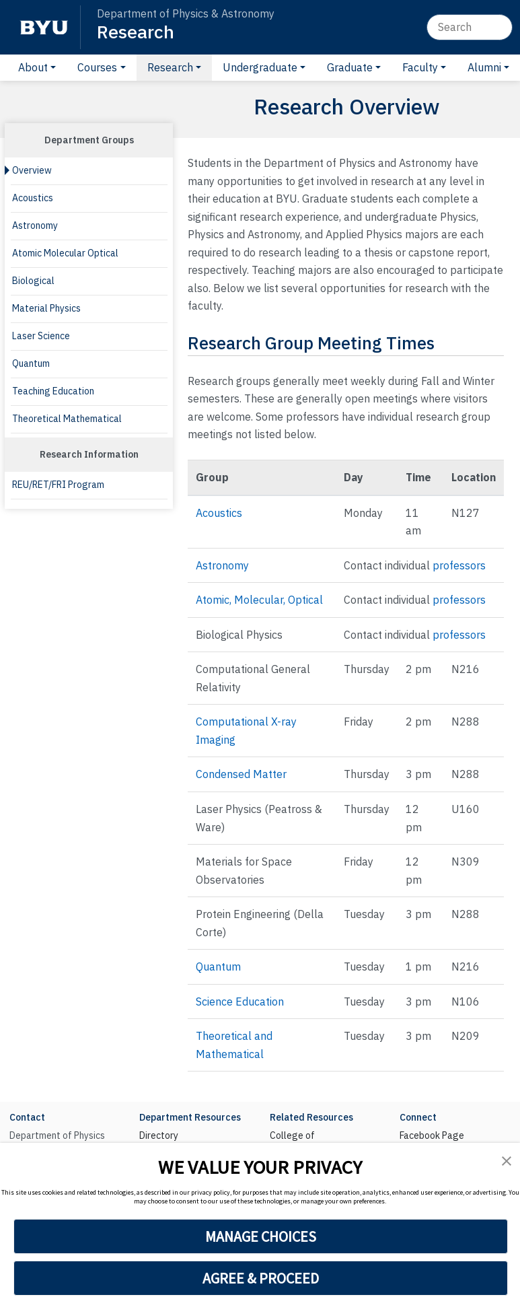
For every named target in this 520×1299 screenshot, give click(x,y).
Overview (32, 170)
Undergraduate (260, 67)
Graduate (350, 67)
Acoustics (32, 198)
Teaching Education (53, 391)
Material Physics (46, 308)
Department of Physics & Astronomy (185, 13)
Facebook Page (432, 1135)
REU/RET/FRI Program (58, 485)
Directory (158, 1135)
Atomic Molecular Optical (65, 253)
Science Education (240, 1001)
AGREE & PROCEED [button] (260, 1278)
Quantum (31, 363)
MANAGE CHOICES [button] (260, 1236)
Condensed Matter (241, 774)
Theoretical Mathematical (67, 419)
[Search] (469, 27)
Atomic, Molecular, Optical (259, 599)
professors (459, 565)
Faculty (420, 67)
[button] (506, 1161)
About (33, 67)
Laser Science (41, 336)
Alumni (484, 67)
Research (135, 31)
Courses (97, 67)
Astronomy (35, 225)
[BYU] (44, 27)
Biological (33, 281)
